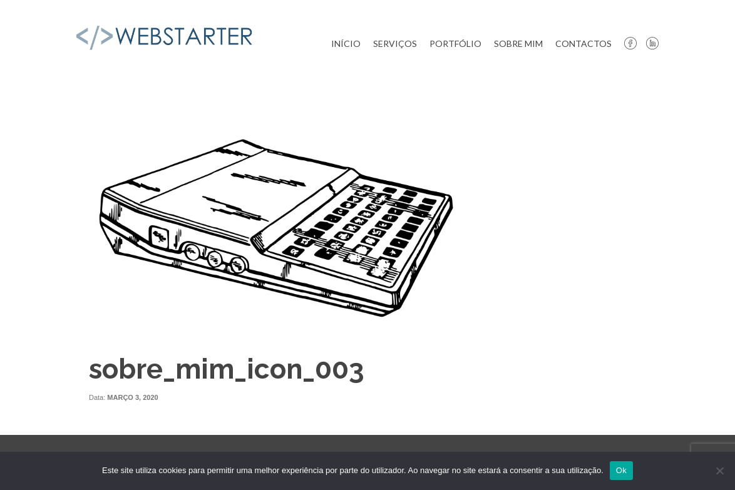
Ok (621, 470)
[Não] (719, 470)
